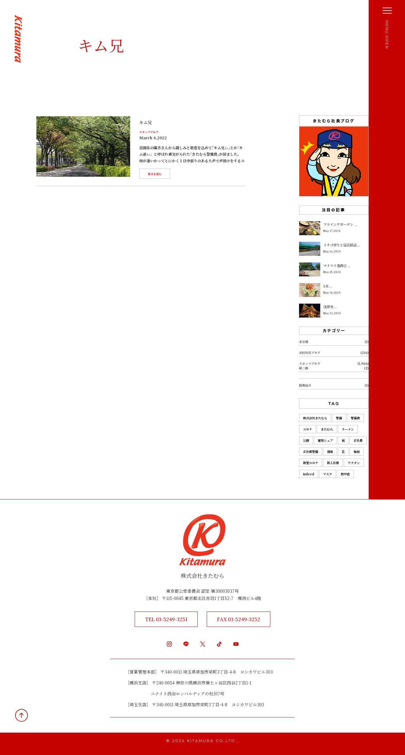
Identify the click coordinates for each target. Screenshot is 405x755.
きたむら (327, 429)
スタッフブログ (148, 132)
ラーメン (348, 429)
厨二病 (303, 368)
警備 (339, 418)
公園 (306, 440)
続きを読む (155, 174)
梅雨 (357, 451)
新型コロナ (310, 462)
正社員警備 (310, 451)
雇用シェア (325, 440)
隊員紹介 (305, 385)
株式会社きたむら (315, 418)
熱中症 (345, 474)
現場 (330, 451)
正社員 (358, 440)
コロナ (307, 429)
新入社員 (333, 462)
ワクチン (354, 462)
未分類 (303, 341)
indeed (308, 474)
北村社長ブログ (309, 352)
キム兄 (145, 122)
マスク (327, 474)
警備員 (355, 418)
